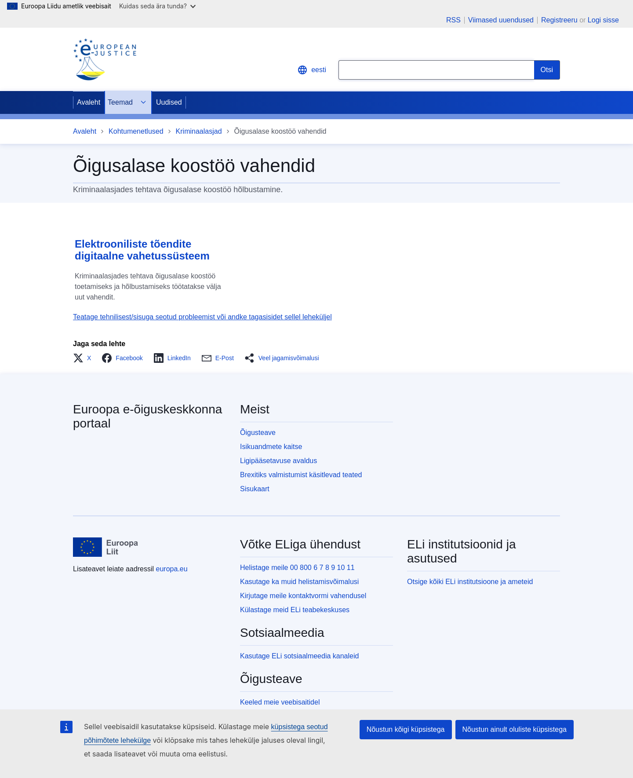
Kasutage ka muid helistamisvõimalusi (299, 581)
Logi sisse (603, 20)
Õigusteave (258, 432)
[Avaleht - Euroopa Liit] (105, 547)
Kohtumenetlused (136, 131)
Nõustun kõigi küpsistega (406, 729)
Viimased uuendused (501, 20)
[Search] (547, 70)
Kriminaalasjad (199, 131)
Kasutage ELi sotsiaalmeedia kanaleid (299, 656)
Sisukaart (254, 489)
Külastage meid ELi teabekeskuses (294, 610)
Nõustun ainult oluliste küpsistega (514, 729)
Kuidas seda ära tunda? (157, 6)
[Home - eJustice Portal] (104, 59)
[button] (84, 358)
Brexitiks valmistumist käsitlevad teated (301, 474)
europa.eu (172, 569)
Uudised (169, 102)
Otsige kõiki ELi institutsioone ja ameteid (470, 581)
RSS (453, 20)
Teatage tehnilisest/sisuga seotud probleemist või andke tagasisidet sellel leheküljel (202, 317)
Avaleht (88, 102)
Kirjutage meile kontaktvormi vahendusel (303, 595)
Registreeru (559, 20)
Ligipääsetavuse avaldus (278, 460)
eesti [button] (311, 70)
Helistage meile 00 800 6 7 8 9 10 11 (297, 567)
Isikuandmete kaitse (271, 446)
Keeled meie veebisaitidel (280, 702)
